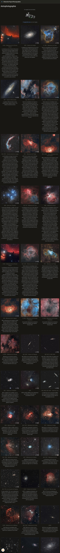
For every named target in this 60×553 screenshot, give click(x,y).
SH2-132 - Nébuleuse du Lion (30, 205)
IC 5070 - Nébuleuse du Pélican (10, 354)
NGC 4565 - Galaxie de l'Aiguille (30, 354)
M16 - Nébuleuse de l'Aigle (30, 154)
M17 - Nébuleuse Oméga (50, 425)
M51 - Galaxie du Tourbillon (10, 390)
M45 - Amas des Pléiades (10, 205)
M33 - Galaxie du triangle (30, 45)
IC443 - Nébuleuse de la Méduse (10, 525)
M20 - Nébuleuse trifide (10, 425)
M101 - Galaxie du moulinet (30, 489)
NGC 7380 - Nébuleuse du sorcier (10, 457)
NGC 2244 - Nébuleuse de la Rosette (50, 99)
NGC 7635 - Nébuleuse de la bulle (30, 425)
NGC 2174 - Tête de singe (50, 489)
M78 (30, 390)
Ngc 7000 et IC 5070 (30, 99)
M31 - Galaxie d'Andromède (10, 99)
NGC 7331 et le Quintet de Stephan (10, 489)
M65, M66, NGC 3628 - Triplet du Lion (49, 390)
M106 (50, 525)
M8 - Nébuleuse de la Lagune (10, 318)
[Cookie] (3, 550)
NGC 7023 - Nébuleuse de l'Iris (50, 457)
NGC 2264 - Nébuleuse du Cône (30, 525)
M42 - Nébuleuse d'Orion (50, 205)
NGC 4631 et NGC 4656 (50, 354)
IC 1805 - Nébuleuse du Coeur (50, 45)
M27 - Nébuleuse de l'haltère (30, 457)
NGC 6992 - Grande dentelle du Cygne (9, 154)
